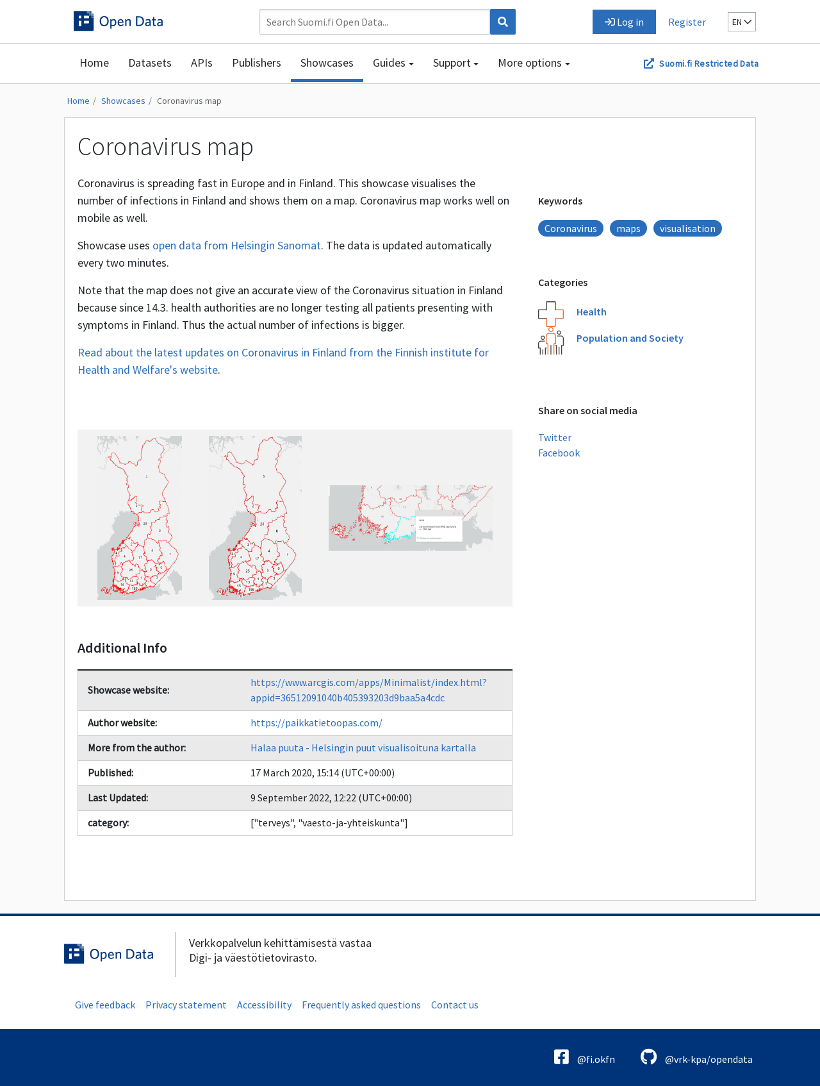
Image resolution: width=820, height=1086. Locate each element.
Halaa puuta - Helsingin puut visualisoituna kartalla (363, 747)
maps (628, 228)
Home (94, 62)
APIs (202, 62)
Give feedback (105, 1004)
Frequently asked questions (361, 1004)
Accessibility (264, 1004)
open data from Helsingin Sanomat (236, 245)
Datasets (150, 62)
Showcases (327, 62)
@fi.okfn (584, 1056)
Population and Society (630, 337)
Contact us (455, 1004)
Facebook (559, 452)
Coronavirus (571, 228)
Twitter (554, 437)
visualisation (688, 228)
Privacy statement (186, 1004)
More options (530, 62)
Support (452, 62)
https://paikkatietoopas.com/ (316, 722)
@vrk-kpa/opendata (697, 1056)
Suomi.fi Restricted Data (708, 63)
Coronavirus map (189, 100)
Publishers (256, 62)
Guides (389, 62)
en (741, 22)
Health (592, 311)
